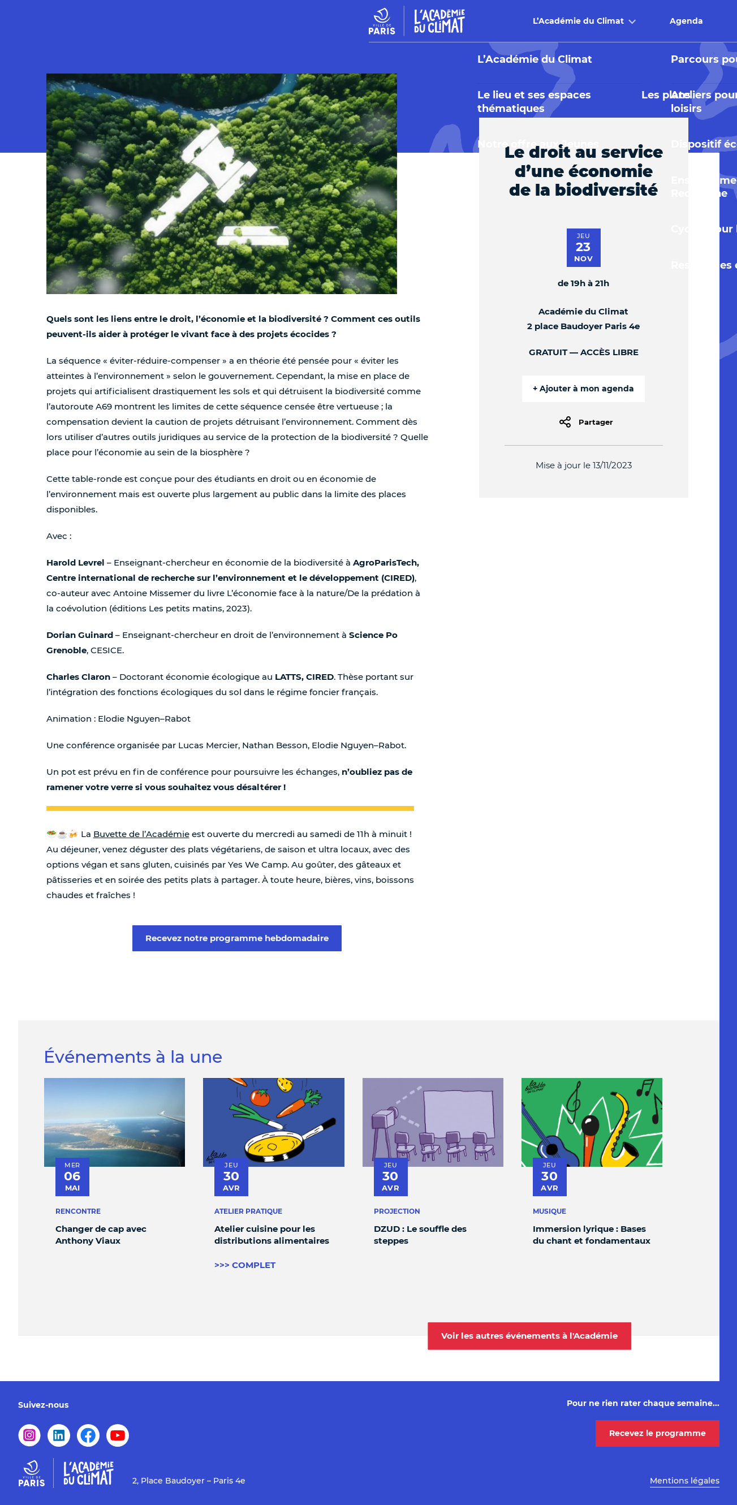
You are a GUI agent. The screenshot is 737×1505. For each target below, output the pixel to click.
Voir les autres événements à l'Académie (529, 1335)
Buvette (529, 21)
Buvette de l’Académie (141, 834)
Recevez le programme (657, 1433)
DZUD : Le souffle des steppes (419, 1234)
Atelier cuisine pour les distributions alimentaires (271, 1234)
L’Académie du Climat (227, 21)
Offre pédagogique (426, 21)
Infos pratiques (623, 21)
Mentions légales (684, 1481)
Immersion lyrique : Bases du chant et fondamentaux (591, 1234)
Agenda (335, 21)
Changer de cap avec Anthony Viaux (100, 1234)
